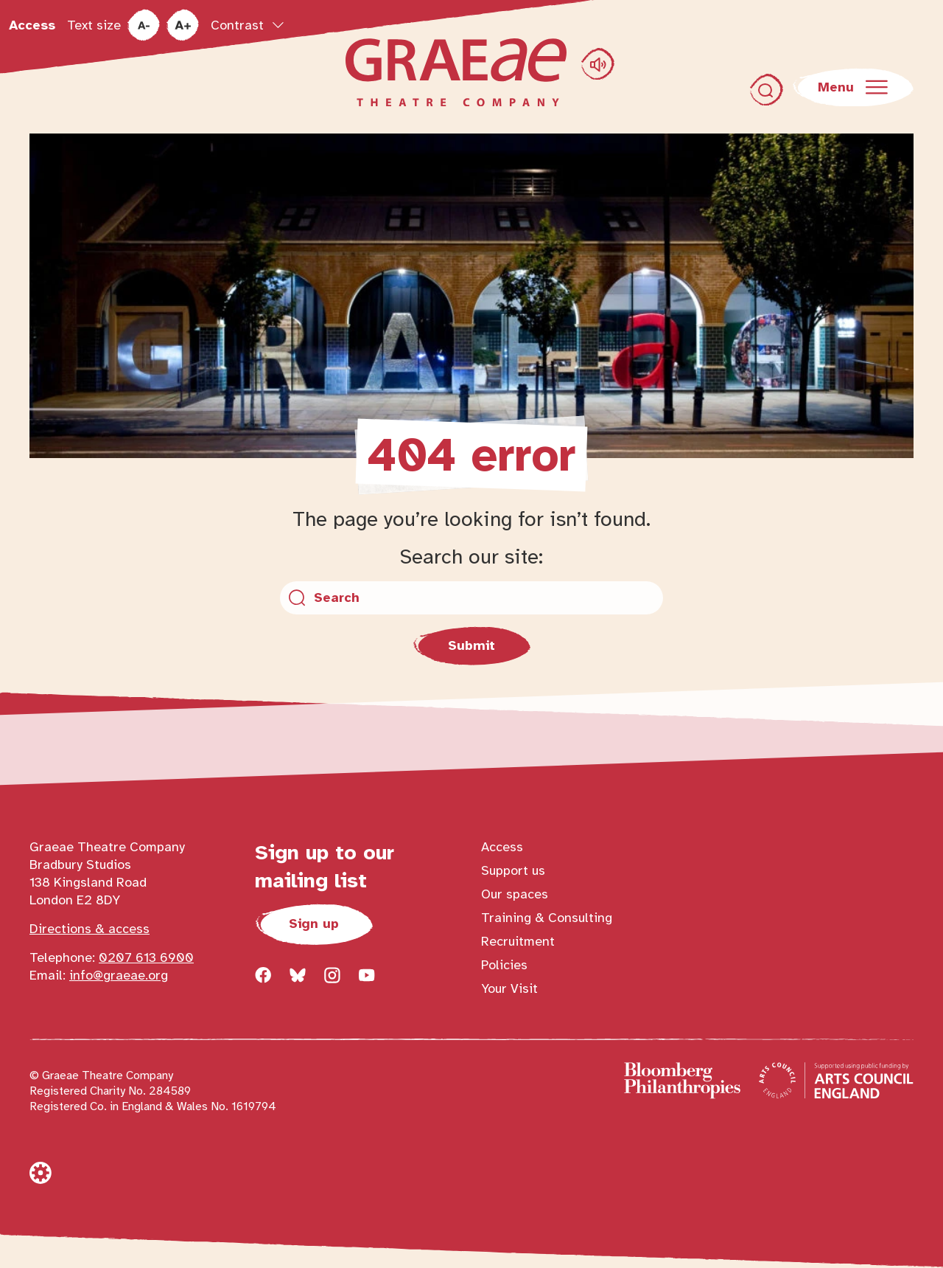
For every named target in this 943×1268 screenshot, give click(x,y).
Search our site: (471, 556)
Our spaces (514, 894)
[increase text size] (182, 25)
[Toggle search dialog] (766, 89)
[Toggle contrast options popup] (247, 25)
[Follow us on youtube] (367, 975)
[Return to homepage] (456, 72)
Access (32, 25)
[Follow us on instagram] (332, 975)
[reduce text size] (143, 25)
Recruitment (518, 941)
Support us (513, 870)
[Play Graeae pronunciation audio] (597, 63)
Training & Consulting (546, 918)
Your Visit (509, 988)
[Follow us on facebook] (263, 975)
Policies (504, 965)
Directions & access (89, 929)
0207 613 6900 (146, 957)
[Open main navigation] (853, 87)
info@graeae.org (118, 975)
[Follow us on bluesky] (298, 975)
